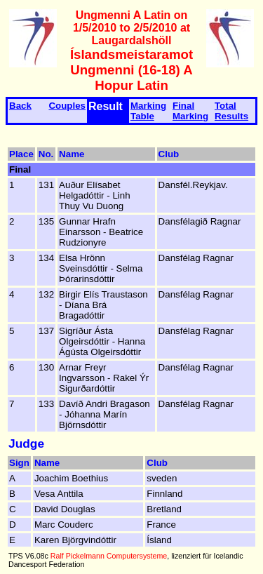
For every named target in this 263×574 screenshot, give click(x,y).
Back (20, 105)
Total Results (231, 110)
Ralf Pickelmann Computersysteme (108, 556)
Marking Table (148, 110)
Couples (67, 105)
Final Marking (190, 110)
